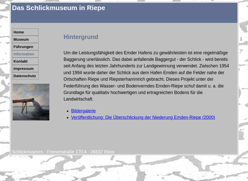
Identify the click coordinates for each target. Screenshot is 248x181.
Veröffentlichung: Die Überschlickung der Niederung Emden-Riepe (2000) (143, 117)
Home (19, 32)
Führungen (23, 46)
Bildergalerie (83, 110)
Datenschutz (25, 76)
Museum (21, 39)
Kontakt (21, 61)
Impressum (24, 68)
